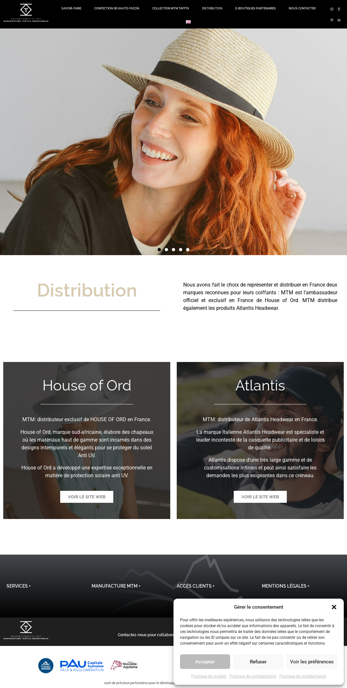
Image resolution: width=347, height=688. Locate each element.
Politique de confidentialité (252, 676)
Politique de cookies (208, 676)
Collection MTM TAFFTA (170, 8)
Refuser (258, 662)
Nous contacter (302, 8)
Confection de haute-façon (116, 8)
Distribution (212, 8)
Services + (18, 586)
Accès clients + (196, 586)
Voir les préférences (312, 662)
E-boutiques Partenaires (255, 8)
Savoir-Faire (71, 8)
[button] (334, 607)
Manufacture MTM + (116, 586)
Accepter (205, 662)
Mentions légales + (285, 586)
